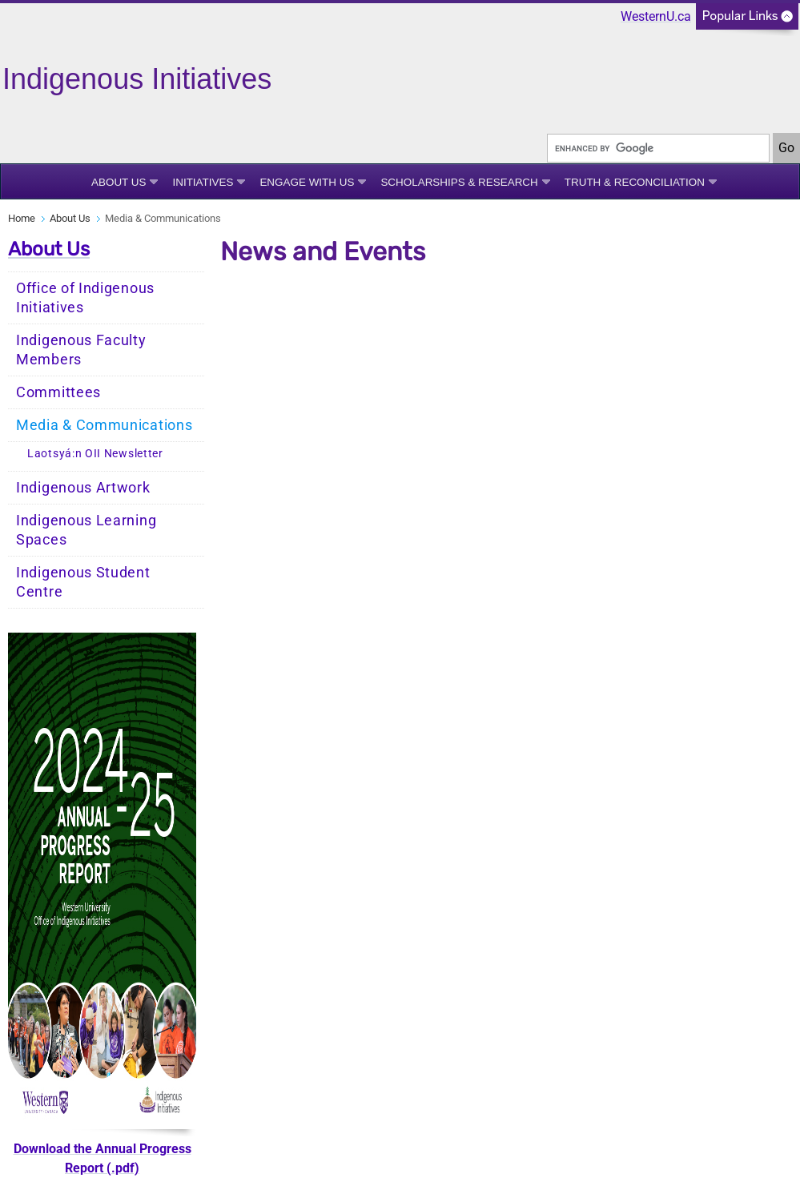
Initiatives (202, 182)
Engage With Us (306, 182)
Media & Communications (104, 425)
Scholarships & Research (458, 182)
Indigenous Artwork (83, 488)
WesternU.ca (656, 16)
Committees (58, 392)
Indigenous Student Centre (83, 582)
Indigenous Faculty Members (81, 350)
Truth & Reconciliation (635, 182)
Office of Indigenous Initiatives (85, 298)
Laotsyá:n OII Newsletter (95, 453)
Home (21, 218)
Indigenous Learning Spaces (86, 530)
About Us (118, 182)
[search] (658, 148)
